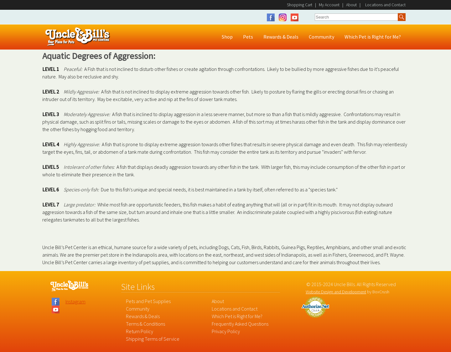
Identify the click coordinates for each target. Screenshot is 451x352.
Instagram (284, 17)
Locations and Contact (234, 309)
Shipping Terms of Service (152, 339)
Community (137, 309)
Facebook (272, 17)
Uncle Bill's (77, 37)
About (351, 5)
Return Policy (139, 331)
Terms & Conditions (145, 324)
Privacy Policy (226, 331)
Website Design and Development (336, 292)
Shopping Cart (299, 5)
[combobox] (356, 16)
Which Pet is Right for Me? (237, 316)
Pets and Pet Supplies (148, 301)
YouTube (294, 17)
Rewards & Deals (143, 316)
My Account (329, 5)
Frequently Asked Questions (240, 324)
